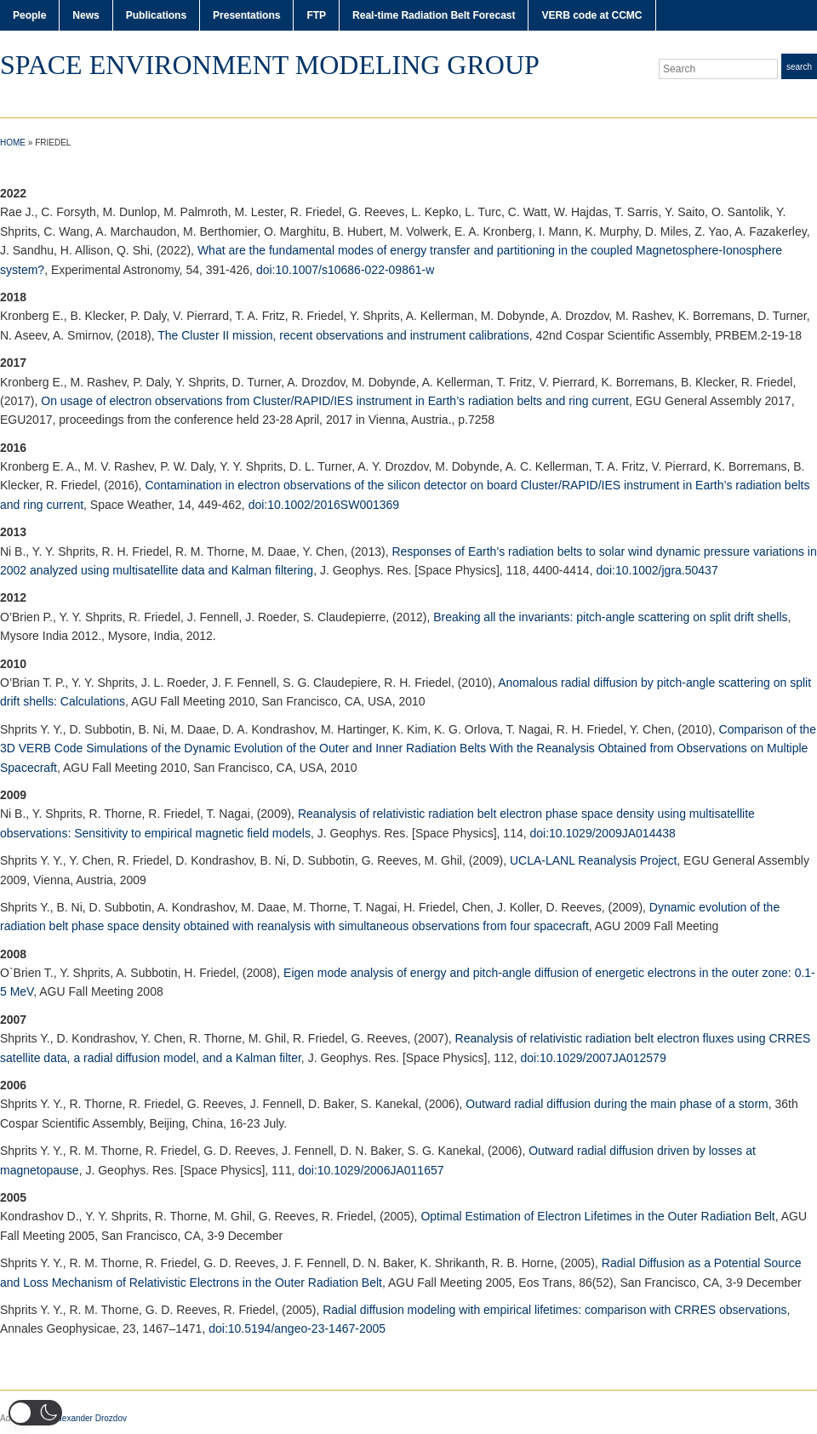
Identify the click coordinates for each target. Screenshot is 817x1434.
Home (13, 142)
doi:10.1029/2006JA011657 (370, 1170)
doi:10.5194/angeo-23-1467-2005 (297, 1328)
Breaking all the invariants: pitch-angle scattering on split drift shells (610, 617)
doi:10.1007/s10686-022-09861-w (345, 270)
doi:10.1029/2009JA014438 (603, 833)
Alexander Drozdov (90, 1418)
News (85, 15)
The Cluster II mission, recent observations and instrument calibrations (343, 335)
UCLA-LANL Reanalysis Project (593, 860)
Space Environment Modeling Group (270, 64)
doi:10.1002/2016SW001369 (324, 504)
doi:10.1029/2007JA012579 (593, 1058)
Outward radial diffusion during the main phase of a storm (617, 1104)
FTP (316, 15)
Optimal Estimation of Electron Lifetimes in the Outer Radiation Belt (597, 1216)
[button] (35, 1412)
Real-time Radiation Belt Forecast (433, 15)
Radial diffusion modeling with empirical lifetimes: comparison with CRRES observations (554, 1310)
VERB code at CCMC (591, 15)
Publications (156, 15)
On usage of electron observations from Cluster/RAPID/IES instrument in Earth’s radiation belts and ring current (335, 401)
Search (799, 66)
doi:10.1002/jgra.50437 (656, 570)
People (29, 15)
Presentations (246, 15)
